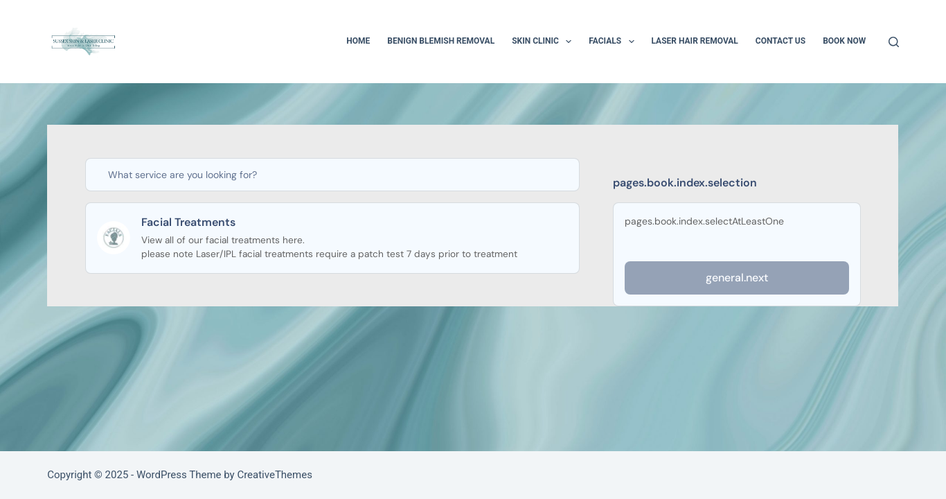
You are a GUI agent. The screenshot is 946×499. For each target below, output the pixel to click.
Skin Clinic (544, 41)
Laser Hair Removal (695, 41)
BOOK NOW (844, 41)
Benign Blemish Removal (440, 41)
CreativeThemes (274, 475)
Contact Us (780, 41)
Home (358, 41)
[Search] (894, 42)
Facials (614, 41)
